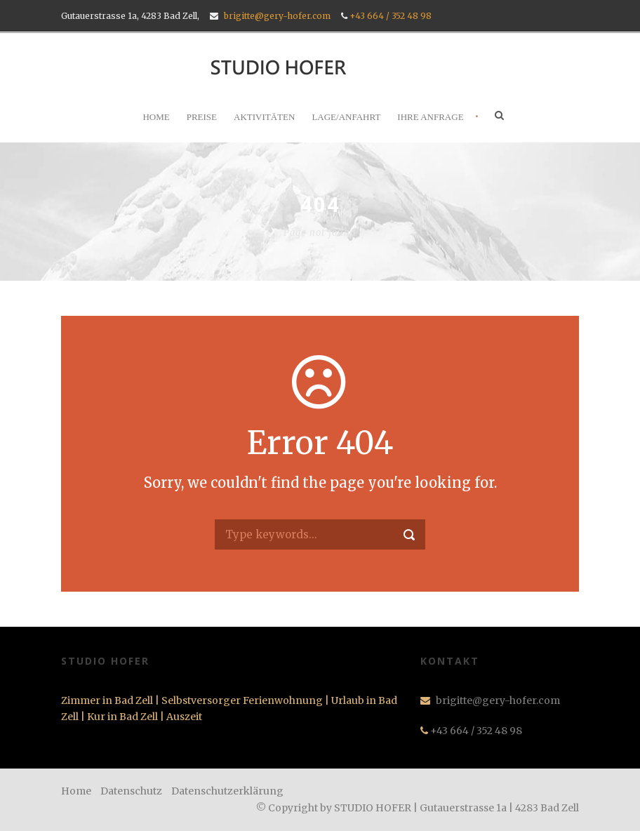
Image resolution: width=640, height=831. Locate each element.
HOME (155, 117)
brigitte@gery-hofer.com (277, 16)
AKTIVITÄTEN (264, 117)
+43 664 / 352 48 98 (390, 16)
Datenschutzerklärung (227, 791)
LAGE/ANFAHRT (346, 117)
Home (76, 791)
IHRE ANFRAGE (430, 117)
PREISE (202, 117)
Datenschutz (131, 791)
